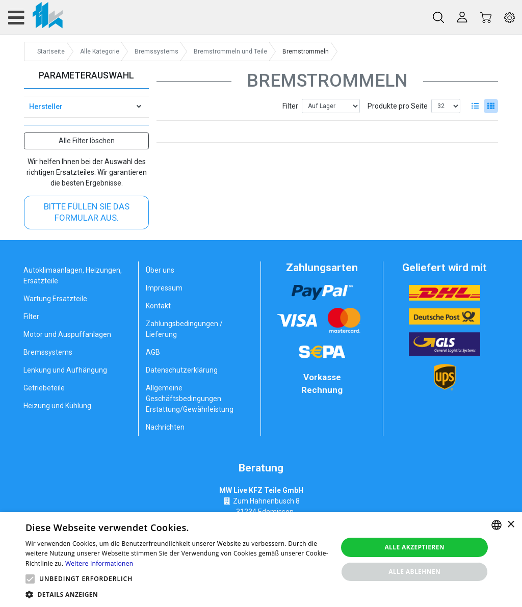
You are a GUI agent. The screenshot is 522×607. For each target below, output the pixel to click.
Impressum (164, 288)
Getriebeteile (44, 388)
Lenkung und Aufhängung (65, 370)
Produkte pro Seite (398, 106)
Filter (290, 106)
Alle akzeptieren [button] (414, 547)
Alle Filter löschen (87, 141)
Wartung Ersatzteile (55, 299)
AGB (153, 352)
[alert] (261, 559)
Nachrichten (165, 427)
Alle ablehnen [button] (414, 571)
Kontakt (158, 306)
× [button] (510, 525)
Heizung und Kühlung (57, 406)
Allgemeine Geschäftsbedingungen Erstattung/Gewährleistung (189, 398)
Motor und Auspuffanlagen (67, 334)
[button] (30, 579)
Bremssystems (47, 352)
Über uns (160, 270)
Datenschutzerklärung (182, 370)
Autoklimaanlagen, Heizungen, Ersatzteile (72, 275)
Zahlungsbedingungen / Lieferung (184, 329)
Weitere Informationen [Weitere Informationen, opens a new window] (99, 563)
